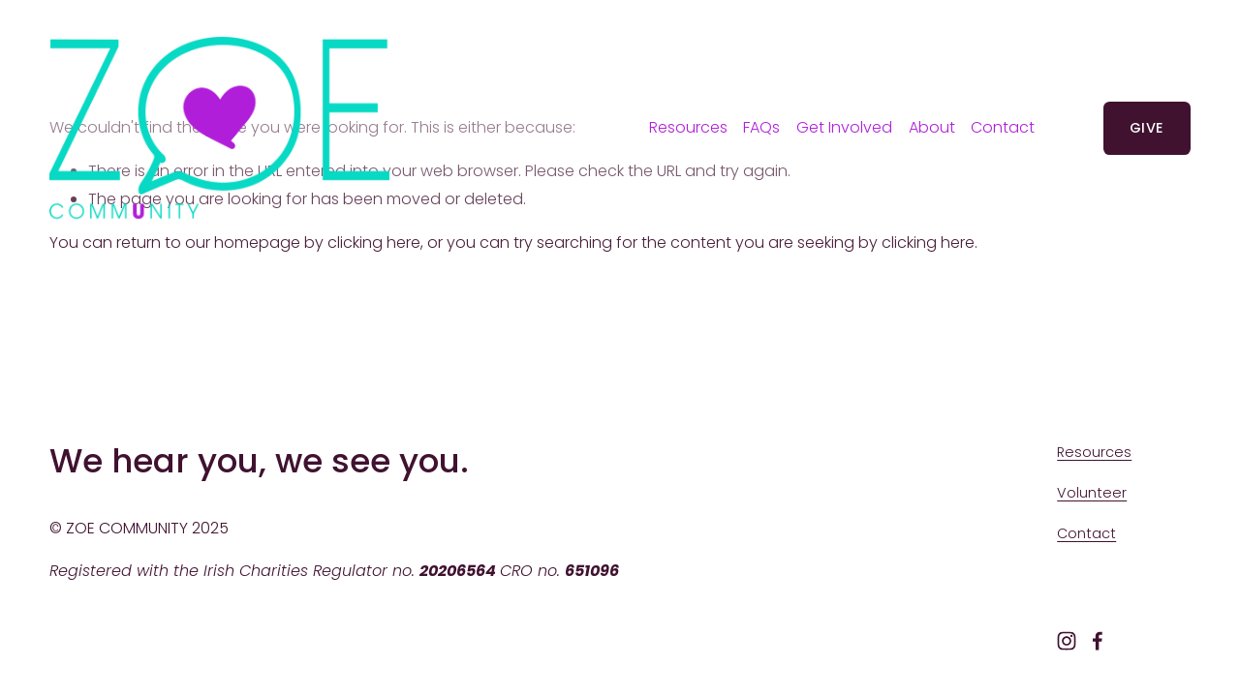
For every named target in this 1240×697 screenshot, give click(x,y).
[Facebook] (1097, 641)
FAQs (761, 127)
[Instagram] (1066, 641)
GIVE (1146, 127)
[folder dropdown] (844, 127)
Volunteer (1092, 492)
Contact (1003, 127)
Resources (688, 127)
